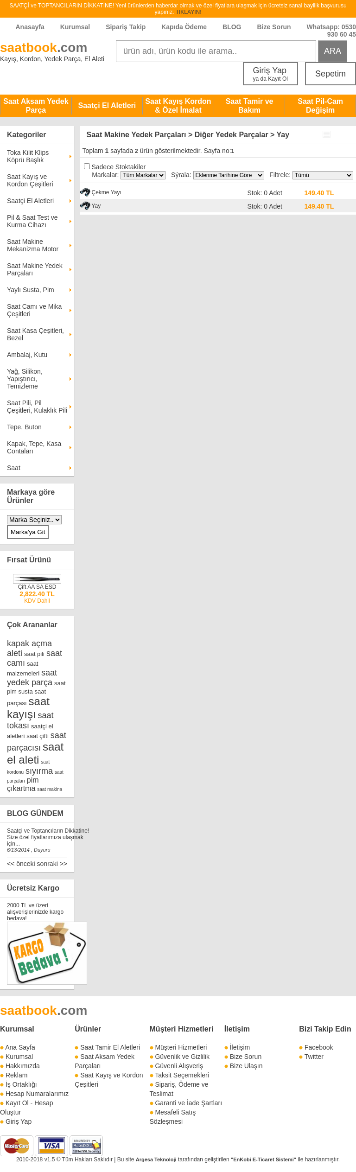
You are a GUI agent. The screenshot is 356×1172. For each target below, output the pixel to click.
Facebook (319, 1047)
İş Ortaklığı (21, 1084)
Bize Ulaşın (246, 1066)
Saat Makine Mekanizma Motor (32, 245)
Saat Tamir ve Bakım (249, 105)
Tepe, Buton (24, 427)
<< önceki (21, 863)
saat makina (49, 789)
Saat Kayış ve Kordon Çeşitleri (30, 180)
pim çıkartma (23, 784)
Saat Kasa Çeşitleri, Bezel (35, 334)
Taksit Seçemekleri (182, 1075)
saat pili (34, 653)
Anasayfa (30, 27)
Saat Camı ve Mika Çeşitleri (34, 310)
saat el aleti (35, 753)
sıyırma (39, 771)
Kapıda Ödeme (184, 27)
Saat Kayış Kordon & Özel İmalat (178, 105)
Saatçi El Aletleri (107, 105)
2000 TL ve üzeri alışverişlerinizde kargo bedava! (35, 912)
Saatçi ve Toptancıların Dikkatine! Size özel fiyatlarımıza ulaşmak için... (48, 837)
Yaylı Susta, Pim (30, 289)
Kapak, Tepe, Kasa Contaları (34, 447)
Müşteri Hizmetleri (181, 1047)
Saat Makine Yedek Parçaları (35, 269)
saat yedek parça (32, 677)
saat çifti (37, 735)
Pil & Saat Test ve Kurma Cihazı (32, 221)
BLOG (231, 27)
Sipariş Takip (126, 27)
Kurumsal (75, 27)
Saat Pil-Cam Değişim (320, 105)
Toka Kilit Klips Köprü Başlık (28, 156)
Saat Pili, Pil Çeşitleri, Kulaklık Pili (37, 406)
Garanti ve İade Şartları (188, 1103)
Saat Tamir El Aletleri (110, 1047)
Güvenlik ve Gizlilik (182, 1056)
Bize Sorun (274, 27)
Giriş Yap (270, 74)
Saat (13, 467)
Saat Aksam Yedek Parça (36, 105)
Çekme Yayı (106, 192)
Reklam (16, 1075)
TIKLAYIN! (189, 12)
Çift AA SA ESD (37, 587)
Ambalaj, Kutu (27, 354)
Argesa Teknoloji (156, 1159)
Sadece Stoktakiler (118, 167)
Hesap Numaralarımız (37, 1093)
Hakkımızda (23, 1066)
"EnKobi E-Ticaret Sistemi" (263, 1159)
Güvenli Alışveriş (179, 1066)
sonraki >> (52, 863)
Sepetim (330, 73)
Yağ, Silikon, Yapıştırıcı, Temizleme (25, 379)
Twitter (314, 1056)
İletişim (237, 1029)
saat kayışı (28, 707)
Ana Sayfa (20, 1047)
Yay (96, 206)
